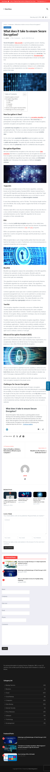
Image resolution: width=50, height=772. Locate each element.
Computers (11, 24)
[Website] (25, 479)
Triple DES (10, 100)
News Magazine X (32, 768)
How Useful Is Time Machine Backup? (23, 499)
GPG (31, 227)
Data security (18, 43)
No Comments (16, 38)
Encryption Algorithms (12, 99)
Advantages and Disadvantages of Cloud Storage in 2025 (32, 570)
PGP (26, 227)
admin (7, 38)
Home (5, 24)
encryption (31, 68)
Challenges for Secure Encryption (15, 109)
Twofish (10, 106)
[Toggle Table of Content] (24, 94)
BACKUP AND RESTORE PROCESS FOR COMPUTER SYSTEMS (39, 500)
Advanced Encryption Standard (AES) (16, 107)
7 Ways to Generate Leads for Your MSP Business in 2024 (10, 502)
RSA (9, 102)
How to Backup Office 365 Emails (26, 754)
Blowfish (10, 104)
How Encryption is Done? (12, 97)
